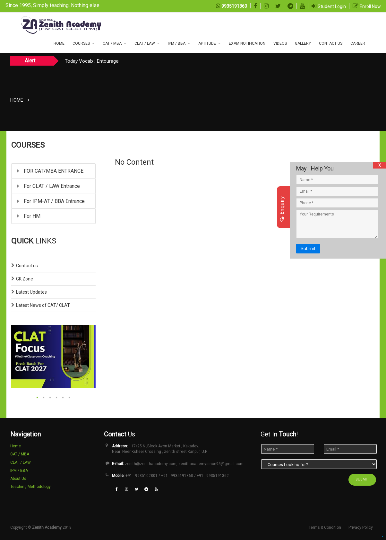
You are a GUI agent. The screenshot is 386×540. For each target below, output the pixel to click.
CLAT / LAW (144, 43)
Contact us (27, 265)
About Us (18, 478)
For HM (28, 216)
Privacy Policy (360, 527)
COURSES (81, 43)
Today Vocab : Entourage (92, 61)
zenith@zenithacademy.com (150, 464)
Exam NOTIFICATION (247, 43)
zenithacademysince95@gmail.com (211, 464)
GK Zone (24, 278)
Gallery (303, 43)
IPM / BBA (176, 43)
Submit (308, 248)
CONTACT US (330, 43)
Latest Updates (31, 292)
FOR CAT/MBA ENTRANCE (50, 171)
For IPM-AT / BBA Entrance (51, 201)
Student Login (332, 6)
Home (59, 43)
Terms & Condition (325, 527)
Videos (280, 43)
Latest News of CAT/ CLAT (43, 305)
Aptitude (207, 43)
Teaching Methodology (30, 486)
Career (357, 43)
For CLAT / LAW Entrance (48, 186)
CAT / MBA (112, 43)
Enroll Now (370, 6)
